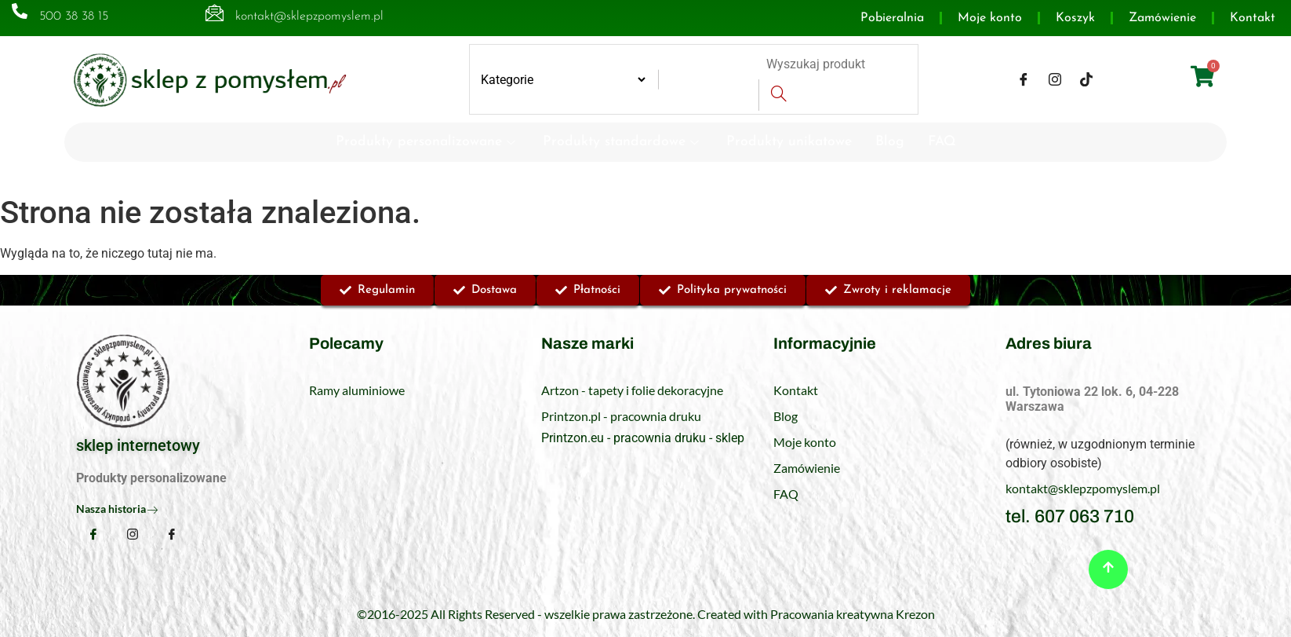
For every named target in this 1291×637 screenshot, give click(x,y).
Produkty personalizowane (427, 141)
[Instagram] (1055, 79)
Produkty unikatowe (789, 141)
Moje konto (990, 18)
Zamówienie (1162, 18)
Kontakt (1252, 18)
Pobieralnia (892, 18)
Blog (889, 141)
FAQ (942, 141)
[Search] (778, 95)
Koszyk (1075, 18)
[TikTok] (1086, 79)
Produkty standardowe (623, 141)
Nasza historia (117, 508)
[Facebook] (1023, 79)
